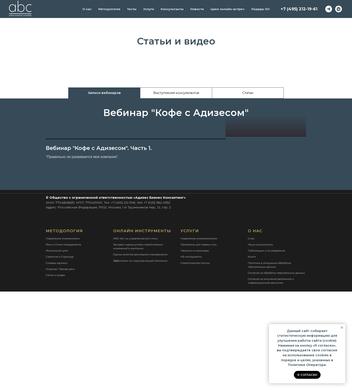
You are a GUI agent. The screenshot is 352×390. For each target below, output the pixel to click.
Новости (197, 9)
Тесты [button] (131, 9)
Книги (252, 355)
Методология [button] (109, 9)
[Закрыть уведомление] (342, 327)
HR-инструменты (191, 355)
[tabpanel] (176, 112)
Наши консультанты (260, 343)
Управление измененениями (198, 337)
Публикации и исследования (266, 349)
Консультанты (172, 9)
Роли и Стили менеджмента (63, 343)
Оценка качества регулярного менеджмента (140, 352)
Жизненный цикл (57, 349)
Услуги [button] (148, 9)
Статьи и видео (55, 373)
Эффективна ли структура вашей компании (140, 359)
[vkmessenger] (338, 9)
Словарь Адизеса (56, 361)
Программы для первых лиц (198, 343)
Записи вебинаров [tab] (104, 93)
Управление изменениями (63, 337)
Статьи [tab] (247, 93)
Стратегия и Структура (60, 355)
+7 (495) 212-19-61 (299, 9)
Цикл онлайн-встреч (227, 9)
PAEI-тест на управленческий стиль (135, 337)
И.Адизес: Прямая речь (60, 367)
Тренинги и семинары (194, 349)
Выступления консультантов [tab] (176, 93)
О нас (87, 9)
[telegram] (328, 9)
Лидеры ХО (260, 9)
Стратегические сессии (195, 361)
